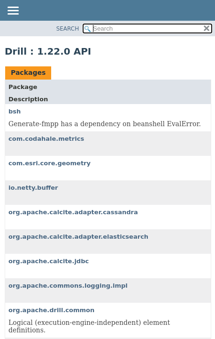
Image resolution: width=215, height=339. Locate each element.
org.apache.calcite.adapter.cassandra (73, 212)
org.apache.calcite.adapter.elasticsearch (78, 236)
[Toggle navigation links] (13, 11)
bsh (14, 111)
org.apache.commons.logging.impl (68, 285)
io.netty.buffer (33, 187)
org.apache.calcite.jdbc (48, 261)
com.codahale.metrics (46, 138)
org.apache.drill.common (51, 310)
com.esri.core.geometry (49, 163)
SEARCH (67, 28)
